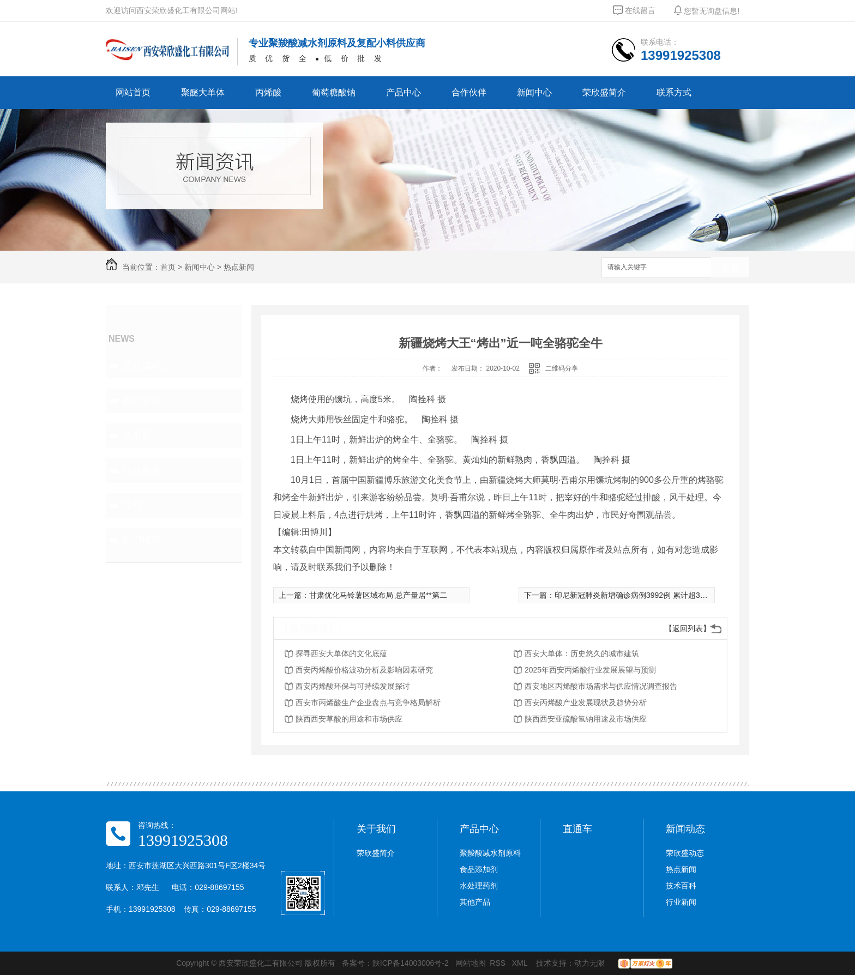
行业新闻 (141, 470)
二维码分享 (561, 368)
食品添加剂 (479, 869)
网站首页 (133, 92)
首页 (168, 267)
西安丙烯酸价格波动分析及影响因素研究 (364, 669)
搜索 (730, 267)
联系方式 (674, 92)
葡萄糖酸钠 (334, 92)
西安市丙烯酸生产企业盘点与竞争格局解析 (368, 702)
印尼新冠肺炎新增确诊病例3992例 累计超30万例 (637, 595)
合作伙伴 (468, 92)
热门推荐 (141, 540)
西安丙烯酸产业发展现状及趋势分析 (586, 702)
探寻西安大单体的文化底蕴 (341, 653)
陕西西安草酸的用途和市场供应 (349, 718)
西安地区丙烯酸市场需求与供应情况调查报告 (601, 686)
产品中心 (403, 92)
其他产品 (475, 902)
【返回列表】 (688, 628)
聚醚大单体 (203, 92)
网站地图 (470, 963)
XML (520, 963)
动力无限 (589, 963)
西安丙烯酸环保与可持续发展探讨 (353, 686)
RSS (499, 963)
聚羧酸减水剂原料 (490, 853)
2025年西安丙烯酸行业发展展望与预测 (590, 669)
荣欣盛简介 (604, 92)
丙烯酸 (268, 92)
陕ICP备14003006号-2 (410, 963)
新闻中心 (534, 92)
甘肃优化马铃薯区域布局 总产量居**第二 (378, 595)
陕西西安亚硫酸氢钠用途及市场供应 (586, 718)
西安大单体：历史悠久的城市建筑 (582, 653)
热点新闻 (239, 267)
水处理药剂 (479, 885)
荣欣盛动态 (146, 365)
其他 (132, 505)
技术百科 (141, 435)
